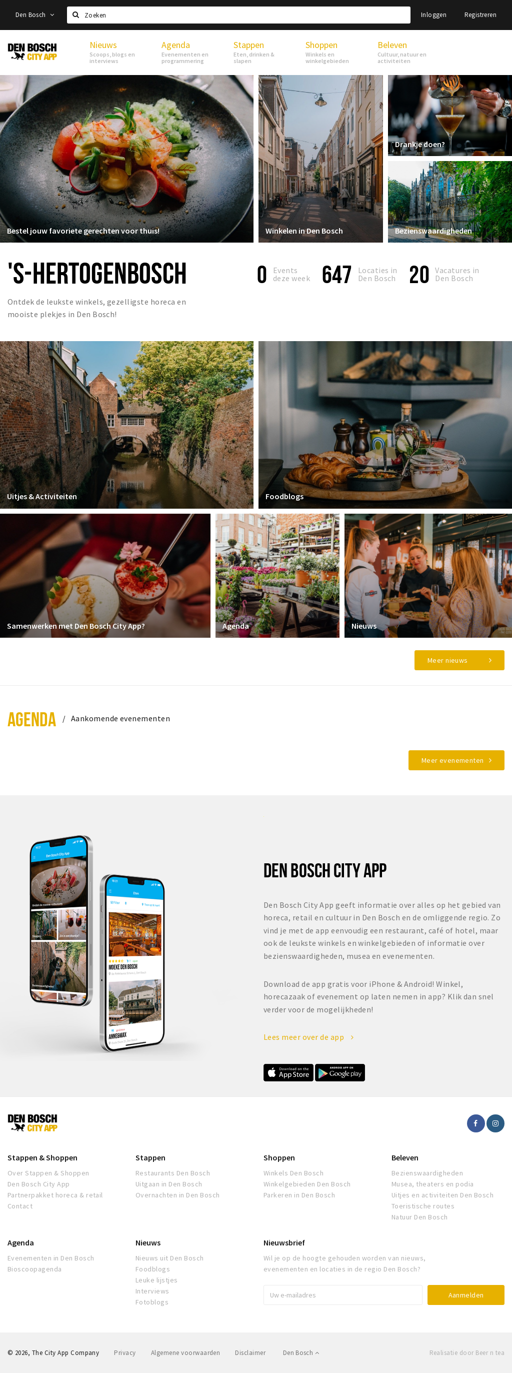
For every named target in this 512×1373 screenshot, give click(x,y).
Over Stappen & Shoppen (49, 1172)
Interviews (153, 1290)
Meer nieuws (448, 660)
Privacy (125, 1352)
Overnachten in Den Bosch (178, 1194)
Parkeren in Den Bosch (299, 1194)
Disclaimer (250, 1352)
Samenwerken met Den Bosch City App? (77, 625)
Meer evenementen (453, 760)
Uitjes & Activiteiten (43, 496)
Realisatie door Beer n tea (467, 1352)
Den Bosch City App (39, 1183)
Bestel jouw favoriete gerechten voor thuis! (84, 230)
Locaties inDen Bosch (378, 274)
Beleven (405, 1157)
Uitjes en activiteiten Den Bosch (443, 1194)
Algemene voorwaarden (185, 1352)
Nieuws (364, 625)
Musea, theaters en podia (433, 1183)
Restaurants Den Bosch (173, 1172)
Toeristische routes (423, 1205)
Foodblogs (285, 496)
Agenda (236, 625)
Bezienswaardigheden (434, 230)
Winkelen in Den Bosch (305, 230)
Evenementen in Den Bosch (51, 1257)
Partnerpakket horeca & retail (55, 1194)
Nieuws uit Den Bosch (170, 1257)
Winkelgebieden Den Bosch (307, 1183)
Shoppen (279, 1157)
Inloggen (433, 15)
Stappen (151, 1157)
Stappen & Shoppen (43, 1157)
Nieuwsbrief (284, 1242)
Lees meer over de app (309, 1037)
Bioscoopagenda (35, 1268)
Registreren (480, 15)
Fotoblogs (152, 1301)
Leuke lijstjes (157, 1279)
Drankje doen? (421, 144)
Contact (20, 1205)
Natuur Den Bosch (420, 1216)
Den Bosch (35, 15)
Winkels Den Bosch (294, 1172)
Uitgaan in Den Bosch (169, 1183)
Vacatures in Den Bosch (457, 274)
